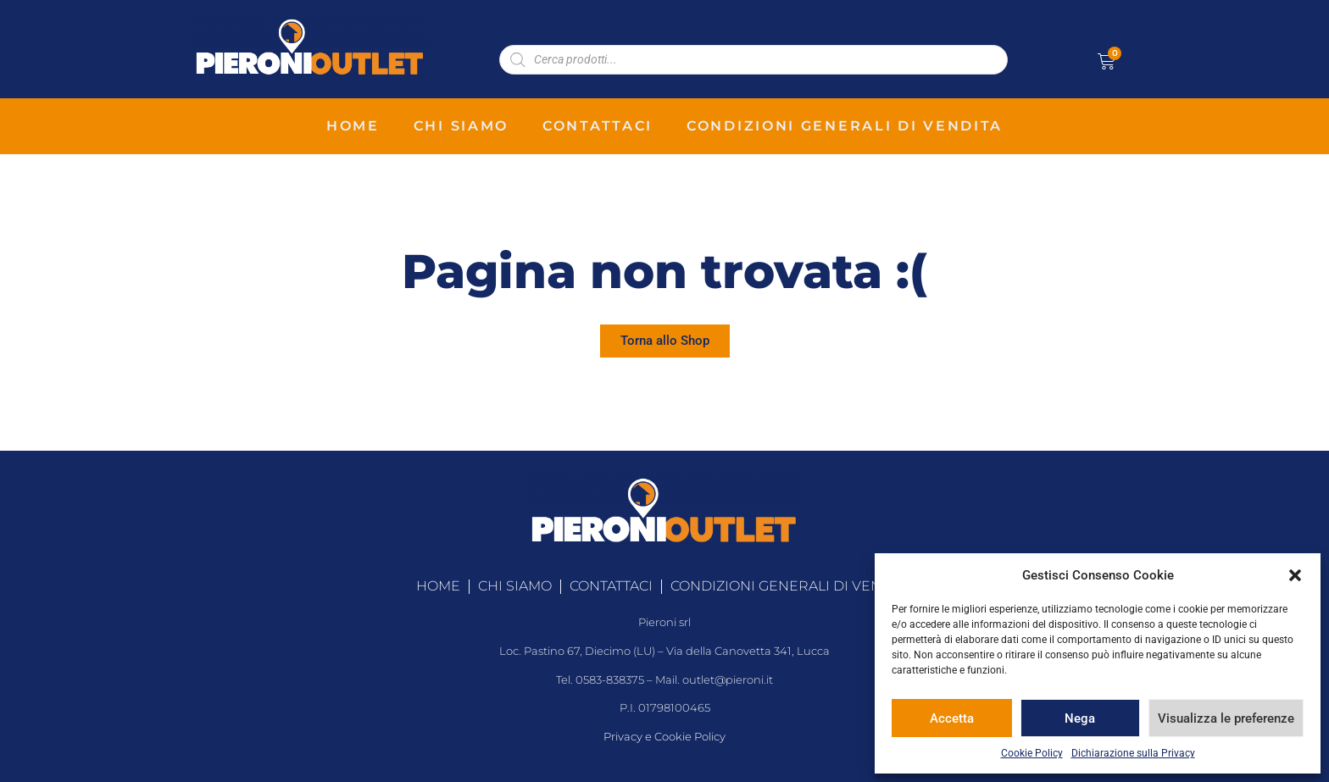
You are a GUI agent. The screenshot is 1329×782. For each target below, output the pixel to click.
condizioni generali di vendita (845, 126)
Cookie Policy (1032, 753)
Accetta (952, 718)
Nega (1080, 718)
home (353, 126)
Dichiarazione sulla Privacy (1133, 753)
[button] (1295, 575)
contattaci (597, 126)
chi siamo (461, 126)
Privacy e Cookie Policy (664, 736)
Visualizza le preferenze (1226, 718)
